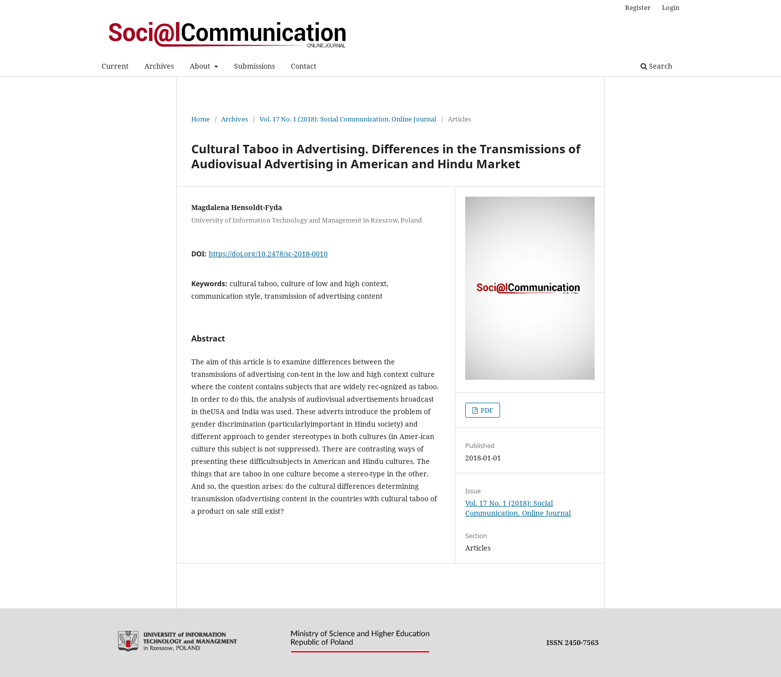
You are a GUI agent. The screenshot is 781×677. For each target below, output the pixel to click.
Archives (159, 66)
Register (638, 7)
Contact (303, 66)
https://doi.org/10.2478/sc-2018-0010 (268, 253)
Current (115, 66)
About (201, 66)
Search (656, 66)
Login (670, 7)
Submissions (254, 66)
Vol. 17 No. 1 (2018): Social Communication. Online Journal (348, 118)
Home (200, 118)
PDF (486, 410)
